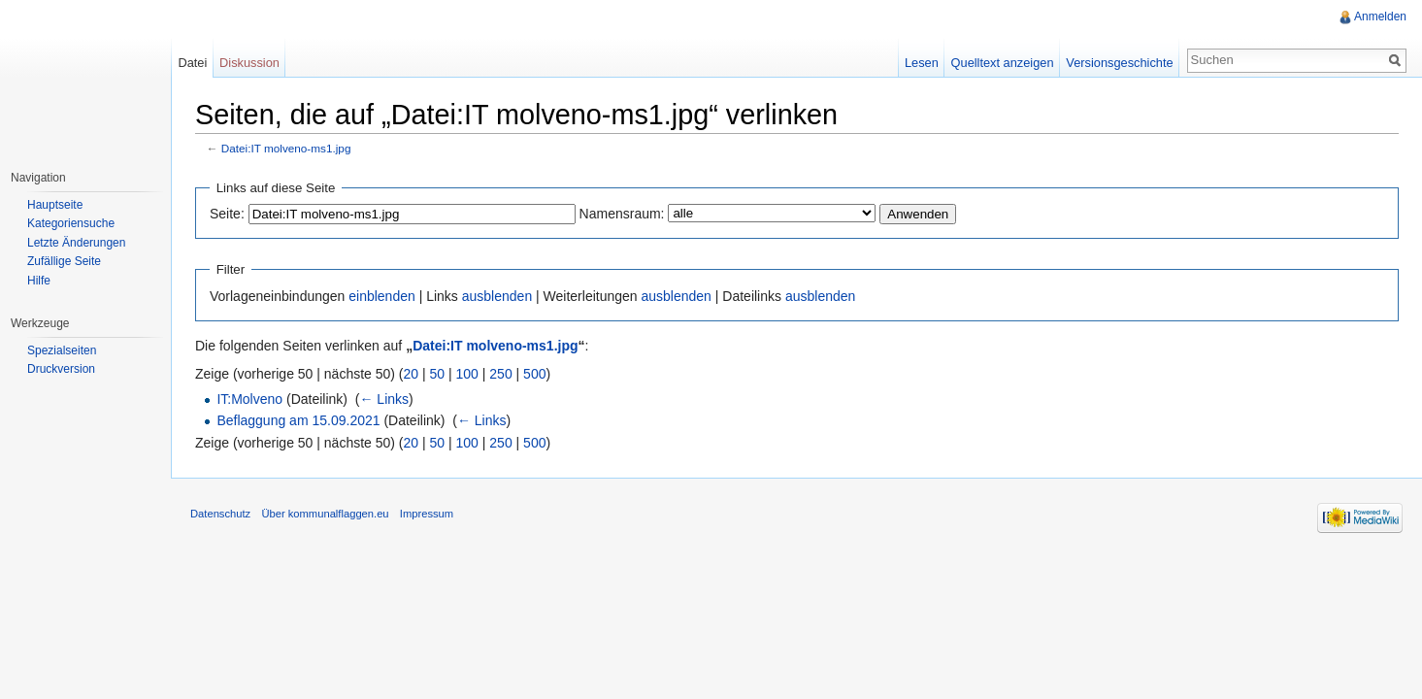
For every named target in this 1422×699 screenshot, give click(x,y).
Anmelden (1380, 16)
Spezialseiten (61, 350)
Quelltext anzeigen (1002, 62)
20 (411, 374)
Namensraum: (622, 213)
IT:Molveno (249, 399)
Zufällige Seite (64, 261)
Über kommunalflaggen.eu (324, 513)
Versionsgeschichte (1119, 62)
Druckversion (61, 369)
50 (438, 374)
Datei (192, 62)
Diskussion (249, 62)
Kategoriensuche (71, 223)
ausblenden (497, 296)
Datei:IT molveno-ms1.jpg (286, 148)
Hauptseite (55, 205)
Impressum (426, 513)
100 (467, 374)
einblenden (381, 296)
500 (534, 374)
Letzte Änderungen (76, 243)
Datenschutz (220, 513)
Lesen (922, 62)
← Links (384, 399)
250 (500, 374)
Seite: (227, 213)
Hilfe (38, 280)
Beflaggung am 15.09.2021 (298, 420)
